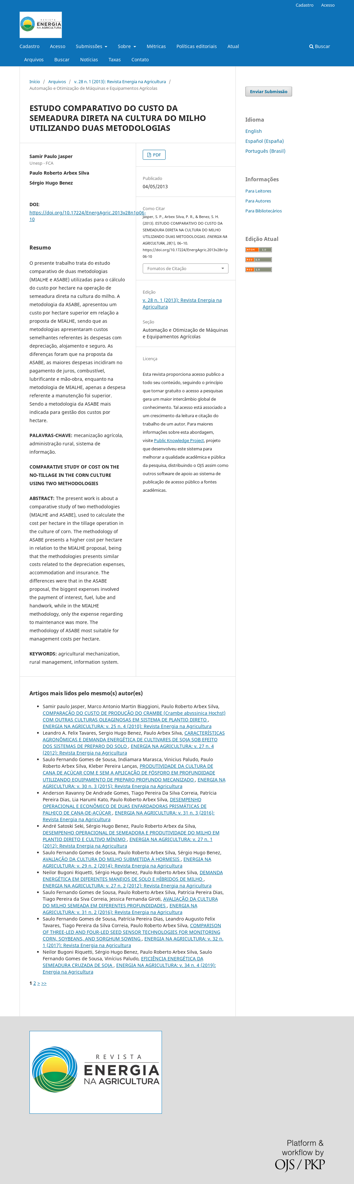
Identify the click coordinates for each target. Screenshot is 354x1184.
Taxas (115, 59)
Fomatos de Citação (166, 268)
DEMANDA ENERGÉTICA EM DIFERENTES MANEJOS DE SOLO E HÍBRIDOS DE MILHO (133, 875)
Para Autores (258, 201)
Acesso (57, 46)
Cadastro (29, 46)
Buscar (62, 59)
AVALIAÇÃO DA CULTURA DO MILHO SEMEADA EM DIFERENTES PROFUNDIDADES (130, 902)
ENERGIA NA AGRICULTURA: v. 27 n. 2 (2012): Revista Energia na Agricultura (127, 885)
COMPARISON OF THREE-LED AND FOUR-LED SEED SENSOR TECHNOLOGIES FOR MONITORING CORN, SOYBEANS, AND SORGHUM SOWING (132, 932)
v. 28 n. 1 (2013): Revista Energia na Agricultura (120, 82)
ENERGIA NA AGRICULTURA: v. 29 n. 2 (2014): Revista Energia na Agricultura (127, 862)
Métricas (156, 46)
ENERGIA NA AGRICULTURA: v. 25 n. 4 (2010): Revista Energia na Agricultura (127, 726)
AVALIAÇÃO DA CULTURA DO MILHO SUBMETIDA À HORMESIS (112, 859)
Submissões (90, 46)
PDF (156, 155)
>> (44, 983)
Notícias (89, 59)
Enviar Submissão (268, 91)
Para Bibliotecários (263, 211)
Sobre (125, 46)
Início (34, 82)
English (253, 131)
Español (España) (264, 141)
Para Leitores (258, 191)
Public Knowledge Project (179, 440)
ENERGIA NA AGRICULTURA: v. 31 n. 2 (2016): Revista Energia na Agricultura (120, 908)
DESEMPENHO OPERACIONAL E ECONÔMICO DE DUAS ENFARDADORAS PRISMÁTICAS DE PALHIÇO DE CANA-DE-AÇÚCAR (125, 806)
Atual (233, 46)
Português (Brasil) (265, 151)
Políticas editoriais (197, 46)
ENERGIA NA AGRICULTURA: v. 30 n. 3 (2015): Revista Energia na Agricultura (134, 782)
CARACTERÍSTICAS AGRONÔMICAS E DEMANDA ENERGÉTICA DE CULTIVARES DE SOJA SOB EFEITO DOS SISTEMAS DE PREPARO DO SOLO (134, 739)
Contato (140, 59)
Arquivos (34, 59)
